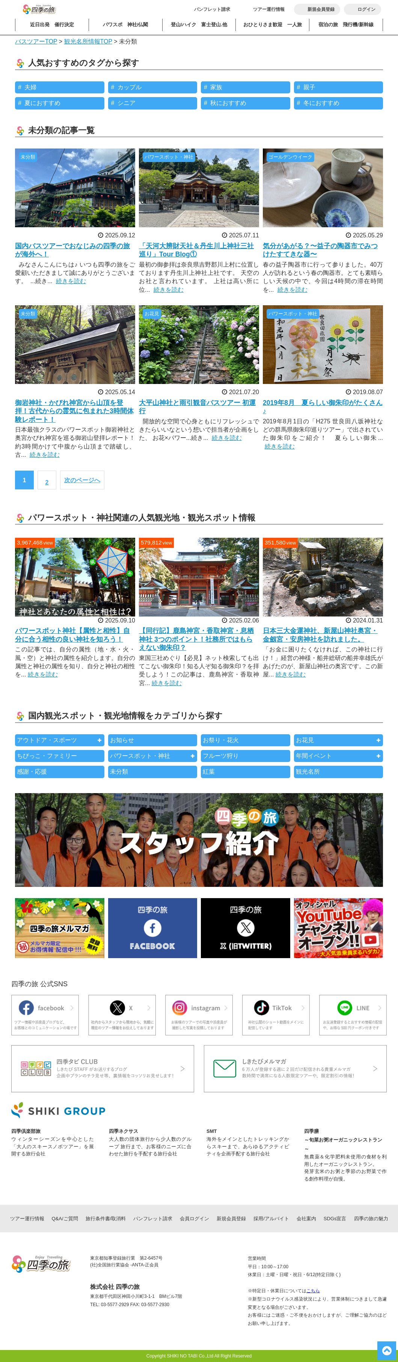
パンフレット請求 (212, 9)
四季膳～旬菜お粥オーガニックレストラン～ (343, 1140)
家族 (216, 87)
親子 (309, 87)
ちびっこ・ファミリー (47, 756)
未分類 (119, 771)
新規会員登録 (231, 1218)
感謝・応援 (32, 771)
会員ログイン (194, 1218)
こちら (313, 1290)
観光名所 (308, 771)
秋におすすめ (228, 103)
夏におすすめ (42, 103)
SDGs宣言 (335, 1218)
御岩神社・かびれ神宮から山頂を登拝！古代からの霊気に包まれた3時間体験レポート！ (74, 411)
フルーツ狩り (221, 756)
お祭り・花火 (221, 740)
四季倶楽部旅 (26, 1131)
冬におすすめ (321, 103)
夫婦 (30, 87)
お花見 (305, 740)
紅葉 (209, 771)
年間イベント (314, 756)
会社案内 (306, 1218)
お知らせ (122, 740)
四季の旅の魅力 (371, 1218)
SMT (212, 1131)
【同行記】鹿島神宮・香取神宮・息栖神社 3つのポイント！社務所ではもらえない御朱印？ (196, 639)
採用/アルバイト (271, 1218)
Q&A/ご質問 (65, 1218)
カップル (130, 87)
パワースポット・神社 (140, 756)
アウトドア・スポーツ (47, 740)
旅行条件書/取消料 (106, 1218)
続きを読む (71, 281)
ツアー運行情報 (269, 9)
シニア (127, 103)
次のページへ (82, 480)
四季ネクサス (123, 1131)
